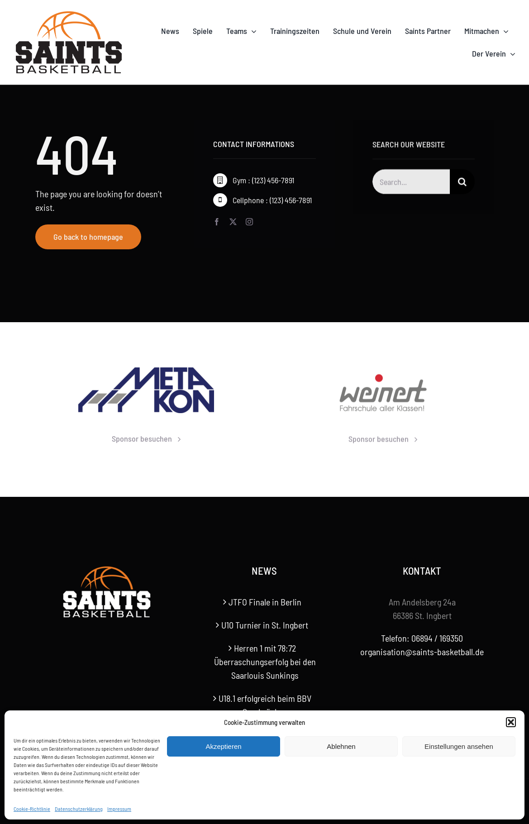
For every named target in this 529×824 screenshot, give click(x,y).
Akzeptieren (223, 746)
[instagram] (249, 221)
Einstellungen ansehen (458, 746)
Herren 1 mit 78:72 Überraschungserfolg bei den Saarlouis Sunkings (265, 662)
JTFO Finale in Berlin (265, 601)
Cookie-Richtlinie (32, 808)
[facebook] (216, 221)
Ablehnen (341, 746)
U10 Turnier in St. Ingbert (264, 624)
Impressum (119, 808)
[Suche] (462, 183)
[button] (510, 722)
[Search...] (411, 183)
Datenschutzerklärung (79, 808)
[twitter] (233, 221)
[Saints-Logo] (69, 13)
